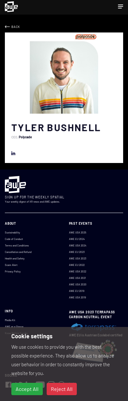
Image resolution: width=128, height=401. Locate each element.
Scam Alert (11, 265)
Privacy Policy (13, 271)
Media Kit (10, 320)
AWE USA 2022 (77, 271)
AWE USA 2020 (78, 284)
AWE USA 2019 (77, 297)
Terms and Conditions (17, 245)
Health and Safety (15, 258)
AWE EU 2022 (77, 265)
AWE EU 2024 (77, 239)
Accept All (27, 389)
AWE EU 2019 (76, 291)
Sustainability (12, 232)
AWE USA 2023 (77, 258)
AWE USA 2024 (77, 245)
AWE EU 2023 (77, 252)
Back (15, 27)
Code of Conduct (14, 239)
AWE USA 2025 (77, 232)
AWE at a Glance (14, 326)
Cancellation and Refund (18, 252)
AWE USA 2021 (77, 278)
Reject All (62, 389)
